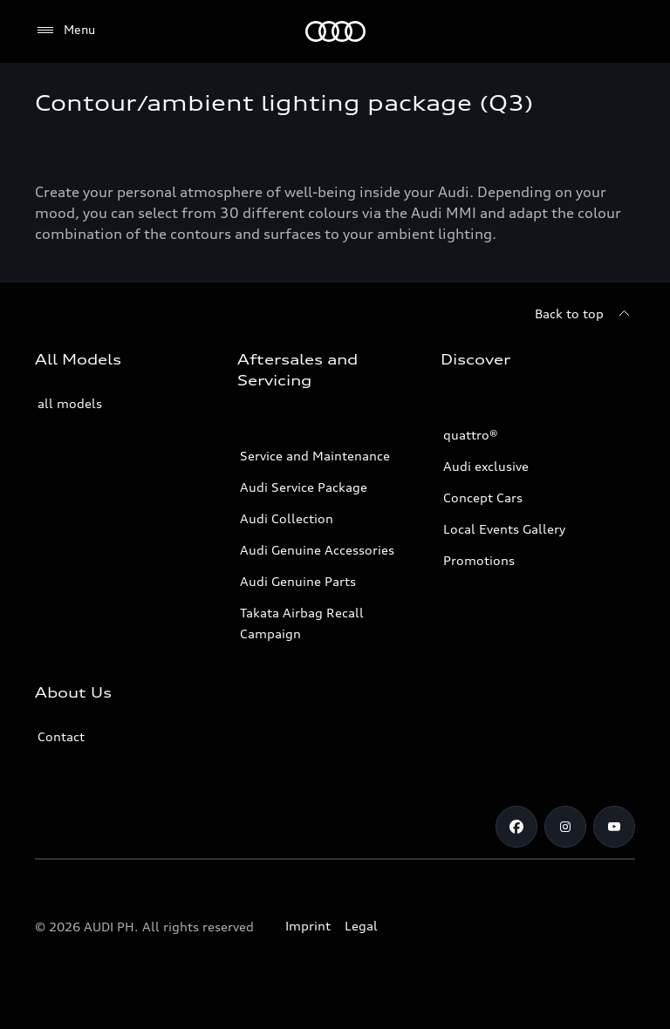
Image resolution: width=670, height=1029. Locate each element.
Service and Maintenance (315, 455)
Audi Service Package (303, 487)
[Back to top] (585, 313)
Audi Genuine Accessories (317, 549)
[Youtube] (614, 827)
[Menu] (65, 30)
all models (70, 403)
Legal (361, 925)
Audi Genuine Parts (298, 581)
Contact (61, 736)
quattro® (470, 434)
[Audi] (335, 31)
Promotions (479, 560)
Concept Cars (483, 497)
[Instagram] (565, 827)
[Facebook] (516, 827)
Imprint (308, 925)
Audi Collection (286, 518)
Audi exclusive (486, 466)
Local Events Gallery (504, 528)
